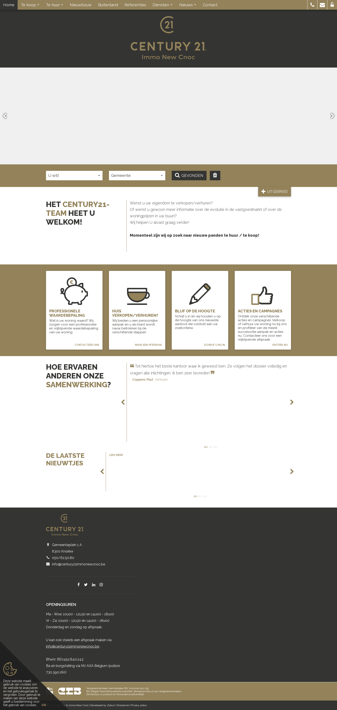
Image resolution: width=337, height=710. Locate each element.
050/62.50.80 (63, 558)
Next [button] (330, 115)
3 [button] (215, 447)
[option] (210, 373)
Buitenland (108, 5)
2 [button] (211, 447)
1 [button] (206, 447)
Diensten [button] (163, 5)
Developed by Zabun (102, 705)
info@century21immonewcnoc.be (78, 565)
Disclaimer (123, 705)
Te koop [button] (30, 5)
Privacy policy (139, 705)
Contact (210, 5)
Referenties (135, 5)
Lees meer (116, 455)
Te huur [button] (54, 5)
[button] (312, 5)
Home (8, 5)
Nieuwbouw (81, 5)
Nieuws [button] (187, 5)
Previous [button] (6, 115)
